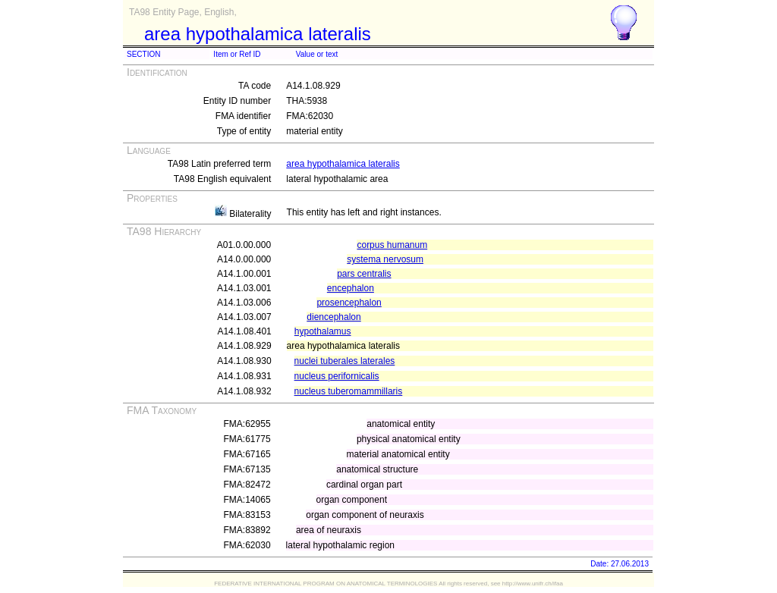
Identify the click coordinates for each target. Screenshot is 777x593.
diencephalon (333, 317)
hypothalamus (322, 331)
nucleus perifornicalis (336, 376)
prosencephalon (348, 302)
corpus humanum (392, 245)
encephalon (350, 288)
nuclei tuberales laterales (344, 361)
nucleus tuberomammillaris (348, 391)
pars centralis (364, 273)
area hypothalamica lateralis (342, 163)
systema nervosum (385, 259)
